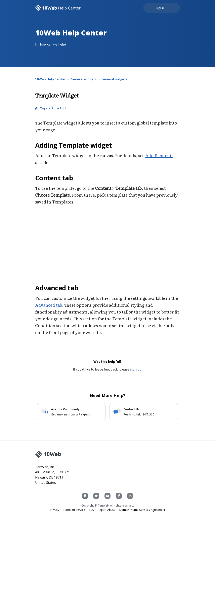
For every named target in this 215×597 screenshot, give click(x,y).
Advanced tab (48, 305)
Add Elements (159, 155)
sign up (136, 369)
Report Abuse (106, 510)
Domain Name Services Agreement (142, 510)
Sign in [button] (160, 8)
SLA (91, 510)
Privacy (54, 510)
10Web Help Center (50, 79)
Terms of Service (74, 510)
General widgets (84, 79)
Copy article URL (53, 108)
